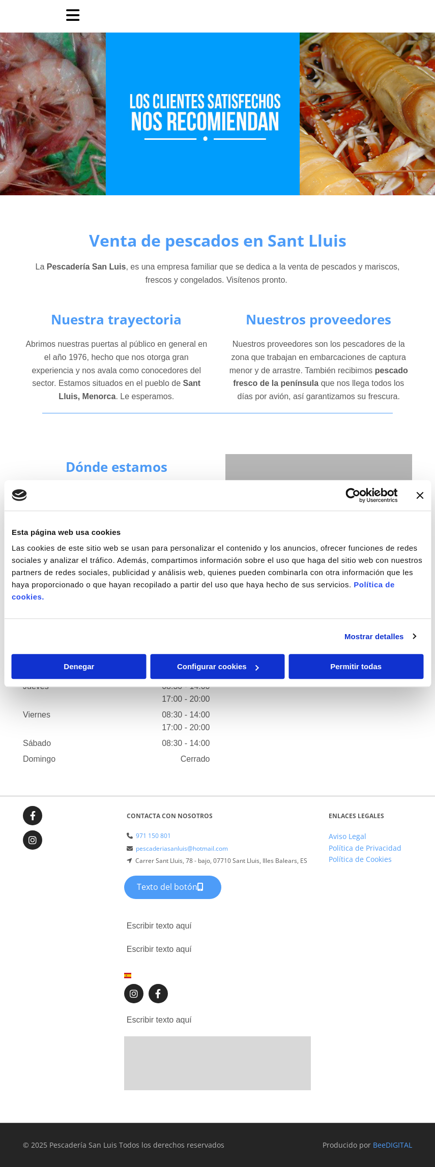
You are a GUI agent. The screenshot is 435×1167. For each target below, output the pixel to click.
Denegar (79, 666)
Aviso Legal (347, 836)
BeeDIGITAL (392, 1145)
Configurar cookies (218, 666)
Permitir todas (356, 666)
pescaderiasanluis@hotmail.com (182, 848)
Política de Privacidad (365, 848)
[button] (172, 887)
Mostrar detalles (374, 636)
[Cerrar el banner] (419, 495)
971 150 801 (153, 835)
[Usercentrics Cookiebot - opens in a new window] (352, 495)
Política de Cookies (360, 859)
